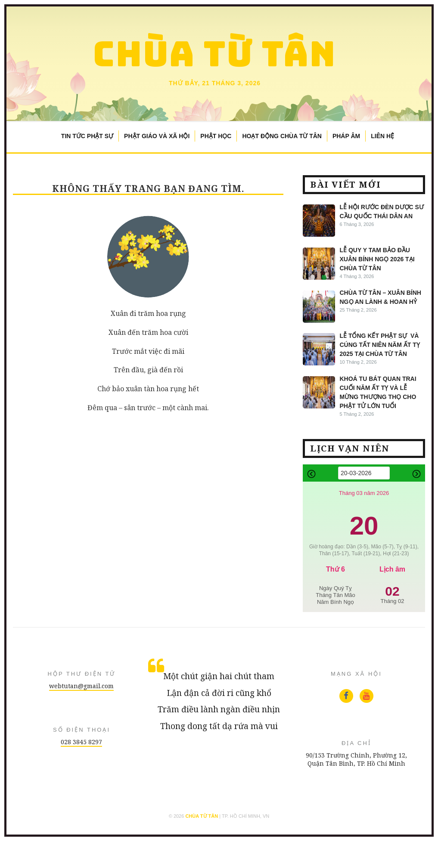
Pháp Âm (346, 136)
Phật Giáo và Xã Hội (156, 136)
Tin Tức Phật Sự (87, 136)
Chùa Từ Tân (214, 54)
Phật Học (215, 136)
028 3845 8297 (81, 742)
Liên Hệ (382, 136)
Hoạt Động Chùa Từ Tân (281, 136)
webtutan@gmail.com (81, 686)
